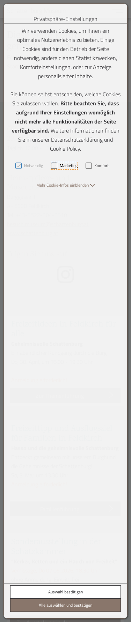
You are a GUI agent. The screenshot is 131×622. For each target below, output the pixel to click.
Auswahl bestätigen (65, 592)
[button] (66, 185)
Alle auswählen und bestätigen (65, 605)
